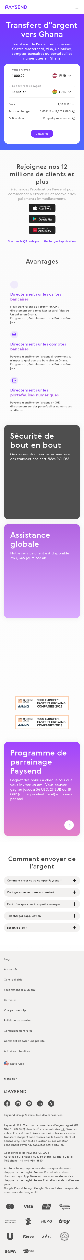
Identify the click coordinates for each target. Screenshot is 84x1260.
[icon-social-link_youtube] (29, 1103)
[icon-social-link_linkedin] (40, 1103)
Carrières (10, 1000)
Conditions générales (18, 1030)
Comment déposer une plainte (24, 1041)
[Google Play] (42, 219)
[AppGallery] (42, 230)
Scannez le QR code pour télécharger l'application (42, 241)
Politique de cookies (17, 1020)
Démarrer (41, 134)
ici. (63, 1129)
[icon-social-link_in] (18, 1103)
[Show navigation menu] (77, 7)
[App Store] (42, 208)
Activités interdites (17, 1051)
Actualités (11, 969)
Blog (7, 959)
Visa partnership (15, 1010)
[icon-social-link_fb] (7, 1103)
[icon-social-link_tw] (51, 1103)
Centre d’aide (13, 979)
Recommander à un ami (20, 990)
